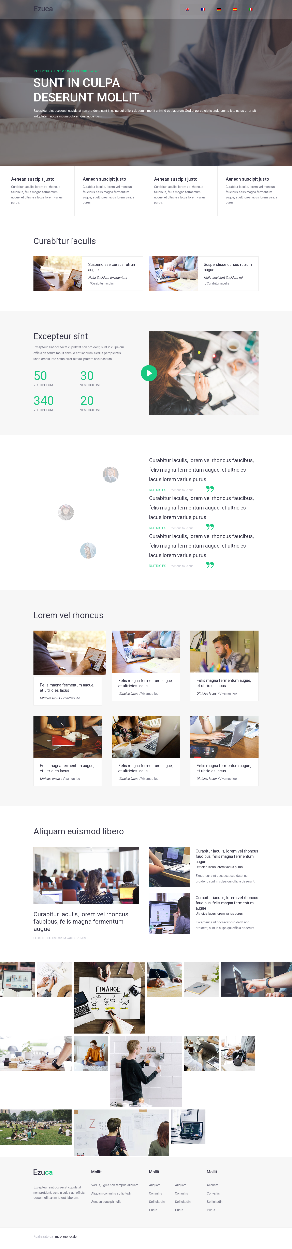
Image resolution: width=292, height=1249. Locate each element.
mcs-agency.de (66, 1236)
